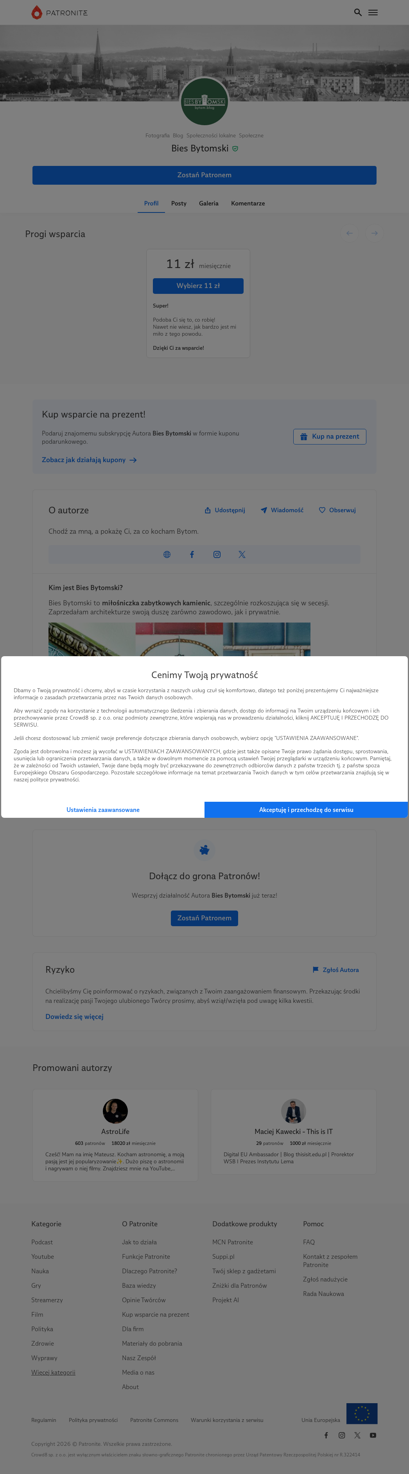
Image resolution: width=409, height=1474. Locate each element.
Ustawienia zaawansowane (103, 810)
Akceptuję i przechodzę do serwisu (306, 810)
